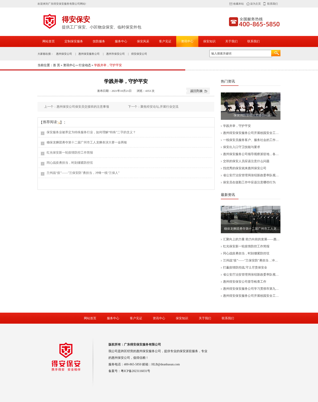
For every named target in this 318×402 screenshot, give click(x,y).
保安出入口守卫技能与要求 (241, 147)
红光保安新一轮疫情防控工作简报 (70, 152)
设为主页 (255, 3)
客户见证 (165, 41)
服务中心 (121, 41)
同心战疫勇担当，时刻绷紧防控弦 (70, 162)
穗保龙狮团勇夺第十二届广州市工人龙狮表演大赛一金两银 (87, 142)
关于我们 (231, 41)
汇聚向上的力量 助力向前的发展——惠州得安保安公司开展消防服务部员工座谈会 (251, 239)
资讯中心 (187, 41)
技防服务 (99, 41)
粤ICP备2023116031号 (135, 371)
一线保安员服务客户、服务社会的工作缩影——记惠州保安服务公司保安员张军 (251, 140)
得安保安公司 (139, 53)
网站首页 (48, 41)
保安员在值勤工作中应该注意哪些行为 (249, 182)
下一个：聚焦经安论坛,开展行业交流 (153, 106)
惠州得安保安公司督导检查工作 (244, 281)
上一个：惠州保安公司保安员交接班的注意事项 (76, 106)
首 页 (56, 65)
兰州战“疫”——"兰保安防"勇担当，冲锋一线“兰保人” (83, 173)
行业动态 (85, 65)
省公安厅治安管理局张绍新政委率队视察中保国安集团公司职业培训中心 (251, 175)
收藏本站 (238, 3)
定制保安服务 (73, 41)
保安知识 (209, 41)
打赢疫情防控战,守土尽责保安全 (245, 267)
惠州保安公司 (64, 53)
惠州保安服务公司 (89, 53)
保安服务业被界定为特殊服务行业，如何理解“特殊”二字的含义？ (91, 132)
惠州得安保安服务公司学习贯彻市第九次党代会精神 (251, 288)
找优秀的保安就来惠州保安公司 (244, 168)
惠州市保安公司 (115, 53)
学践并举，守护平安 (237, 126)
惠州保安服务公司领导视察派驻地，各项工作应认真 (251, 154)
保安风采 (143, 41)
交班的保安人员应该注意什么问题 (246, 161)
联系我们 (272, 3)
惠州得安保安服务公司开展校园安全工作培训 (251, 133)
